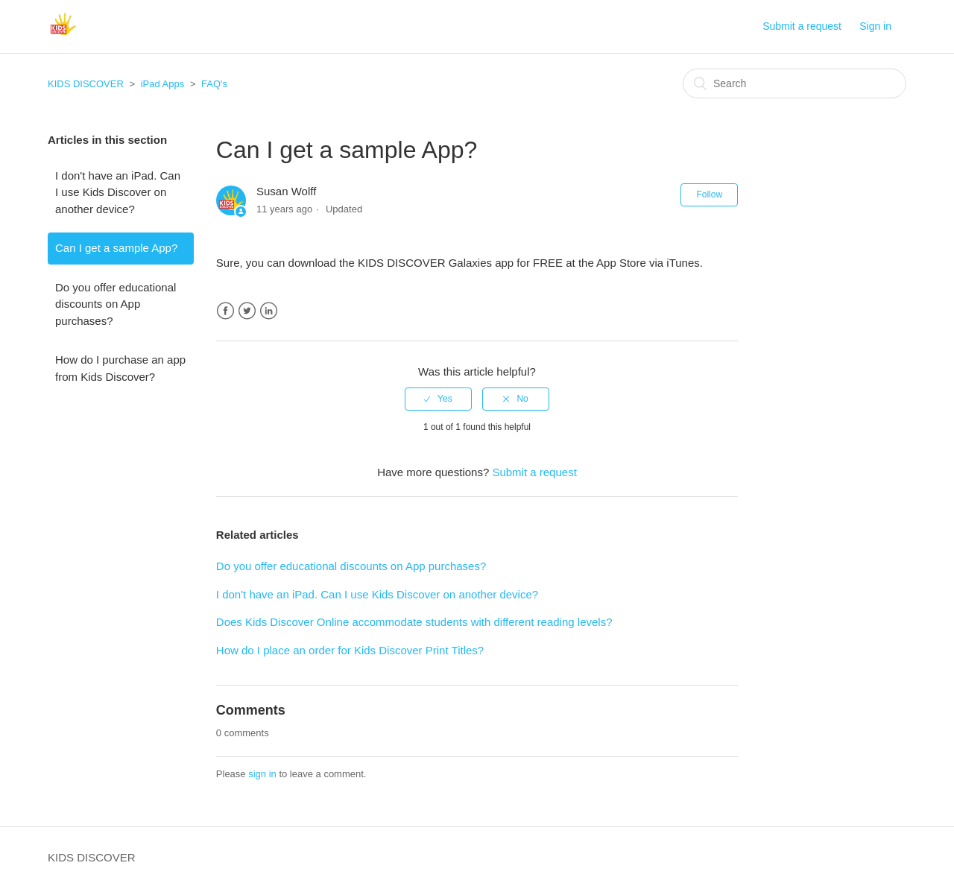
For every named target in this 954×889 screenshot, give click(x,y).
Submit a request (801, 26)
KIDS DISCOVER (86, 83)
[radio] (438, 398)
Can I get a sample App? (116, 247)
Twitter (247, 311)
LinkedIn (268, 311)
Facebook (225, 311)
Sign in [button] (875, 26)
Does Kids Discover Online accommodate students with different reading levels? (414, 622)
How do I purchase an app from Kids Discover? (120, 368)
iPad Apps (163, 83)
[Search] (794, 83)
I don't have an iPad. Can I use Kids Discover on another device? (117, 192)
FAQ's (214, 83)
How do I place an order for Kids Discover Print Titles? (350, 650)
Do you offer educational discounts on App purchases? (115, 304)
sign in (262, 773)
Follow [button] (709, 194)
